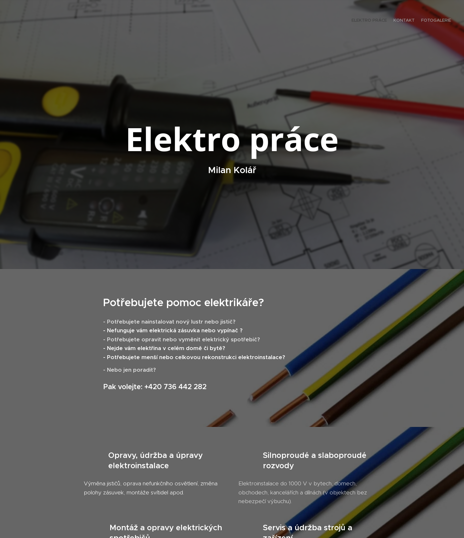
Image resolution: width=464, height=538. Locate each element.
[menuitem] (439, 21)
